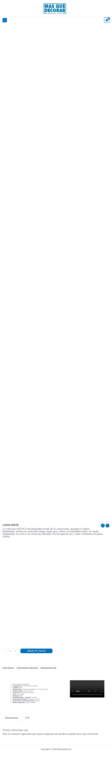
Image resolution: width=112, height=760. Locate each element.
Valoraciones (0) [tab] (48, 668)
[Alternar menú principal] (5, 20)
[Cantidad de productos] (10, 651)
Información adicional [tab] (27, 668)
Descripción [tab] (8, 668)
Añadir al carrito (36, 651)
